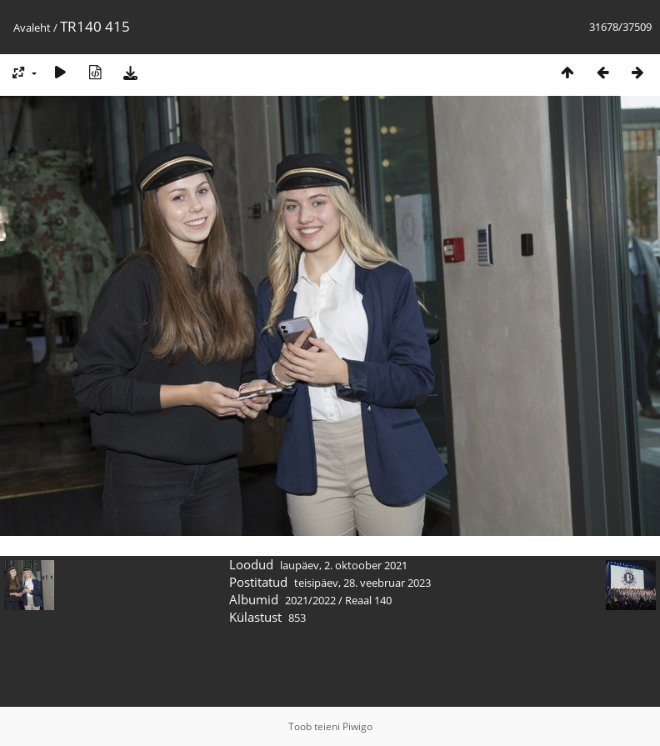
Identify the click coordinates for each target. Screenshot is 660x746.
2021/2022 (310, 600)
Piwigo (357, 726)
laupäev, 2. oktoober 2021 (344, 565)
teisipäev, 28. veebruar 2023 (362, 582)
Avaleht (32, 27)
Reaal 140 (368, 600)
